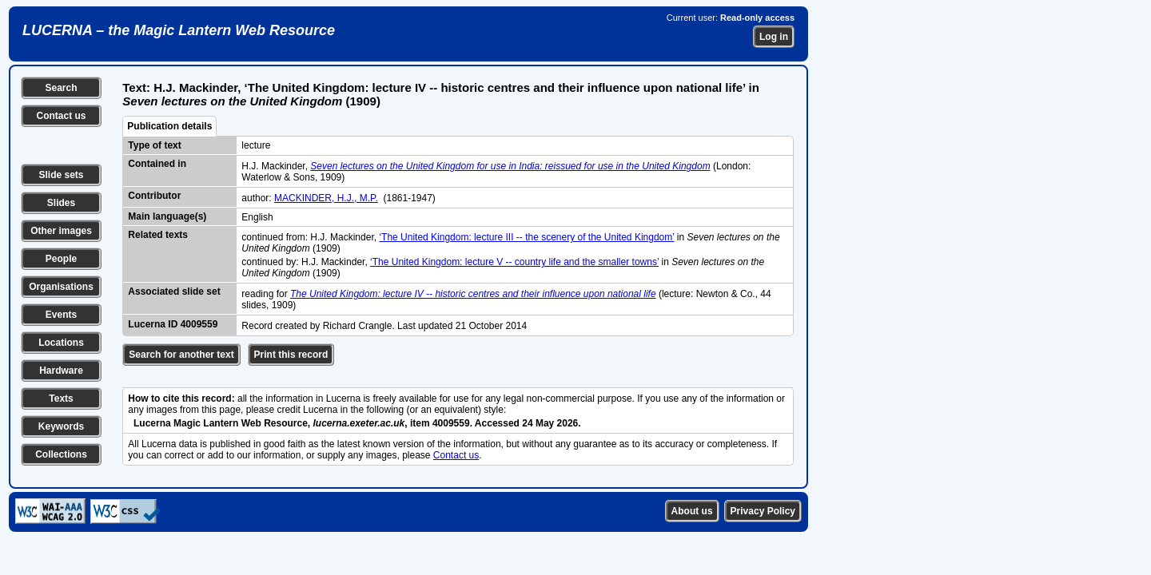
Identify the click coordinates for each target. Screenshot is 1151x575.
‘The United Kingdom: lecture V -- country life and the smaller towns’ (514, 262)
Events (61, 314)
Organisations (61, 286)
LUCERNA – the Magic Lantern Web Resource (178, 30)
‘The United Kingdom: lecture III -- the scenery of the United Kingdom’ (526, 237)
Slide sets (60, 174)
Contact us (61, 115)
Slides (61, 202)
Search (61, 87)
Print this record (291, 354)
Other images (61, 230)
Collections (61, 454)
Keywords (61, 426)
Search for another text (181, 354)
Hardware (61, 370)
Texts (61, 398)
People (61, 258)
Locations (61, 342)
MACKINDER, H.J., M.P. (326, 198)
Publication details (169, 126)
